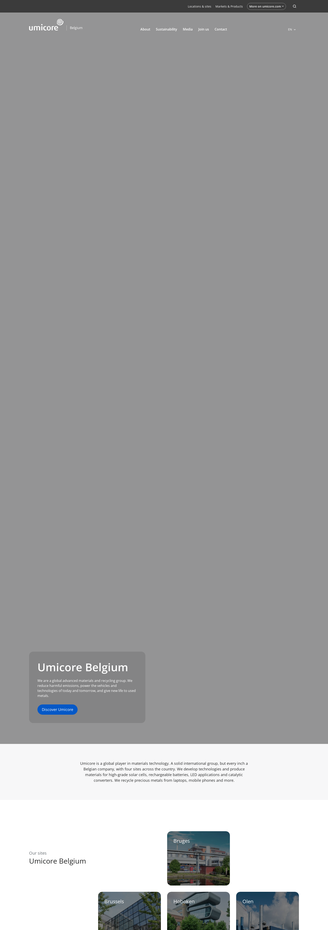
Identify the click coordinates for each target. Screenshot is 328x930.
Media (188, 29)
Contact (221, 29)
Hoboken (184, 901)
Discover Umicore (57, 709)
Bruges (181, 840)
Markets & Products (229, 6)
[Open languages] (292, 29)
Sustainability (166, 29)
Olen (248, 901)
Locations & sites (199, 6)
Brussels (114, 901)
